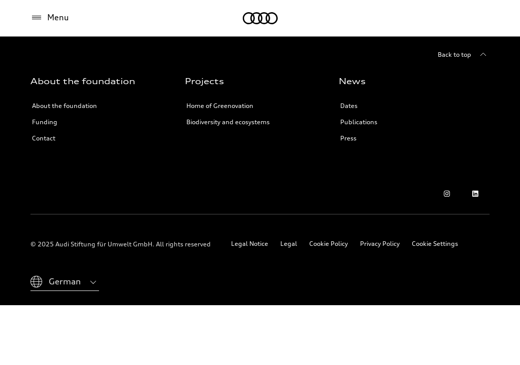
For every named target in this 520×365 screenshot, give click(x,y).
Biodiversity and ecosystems (228, 122)
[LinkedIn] (475, 193)
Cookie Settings (435, 243)
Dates (349, 106)
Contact (43, 138)
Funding (44, 122)
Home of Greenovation (219, 106)
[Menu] (49, 17)
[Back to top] (464, 55)
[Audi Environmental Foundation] (260, 18)
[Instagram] (447, 193)
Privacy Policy (380, 243)
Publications (358, 122)
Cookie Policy (328, 243)
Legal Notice (249, 243)
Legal (288, 243)
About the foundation (64, 106)
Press (348, 138)
